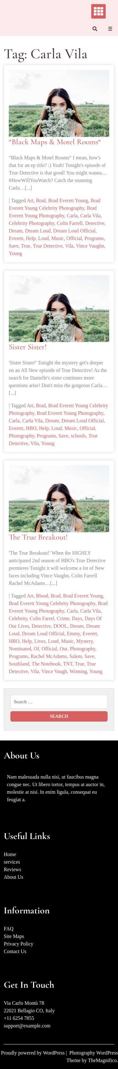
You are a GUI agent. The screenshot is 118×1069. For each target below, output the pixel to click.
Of (36, 648)
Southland (19, 663)
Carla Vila (90, 215)
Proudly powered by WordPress (33, 1052)
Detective (94, 223)
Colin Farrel (42, 618)
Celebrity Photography (31, 223)
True (26, 246)
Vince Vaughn (90, 246)
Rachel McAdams (49, 656)
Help (31, 238)
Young (15, 253)
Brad (41, 200)
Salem (75, 656)
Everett (16, 238)
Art (30, 200)
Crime (63, 618)
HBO (31, 428)
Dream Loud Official (74, 230)
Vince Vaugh (54, 671)
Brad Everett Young (68, 200)
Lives (40, 641)
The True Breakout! (38, 537)
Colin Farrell (69, 223)
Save (14, 246)
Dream (16, 230)
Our (63, 648)
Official (74, 238)
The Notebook (46, 663)
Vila (69, 246)
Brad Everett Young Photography (70, 413)
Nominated (20, 648)
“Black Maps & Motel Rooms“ (55, 141)
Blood (42, 595)
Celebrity (18, 618)
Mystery (84, 641)
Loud (43, 238)
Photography (21, 435)
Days (77, 618)
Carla (72, 215)
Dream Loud (38, 230)
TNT (67, 663)
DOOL (60, 626)
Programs (94, 238)
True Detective (48, 246)
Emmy (73, 633)
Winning (78, 671)
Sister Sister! (28, 347)
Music (57, 238)
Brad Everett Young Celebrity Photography (52, 603)
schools (78, 435)
